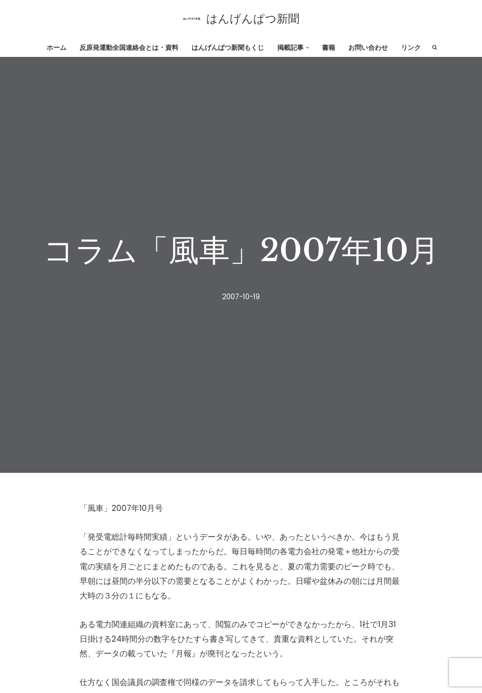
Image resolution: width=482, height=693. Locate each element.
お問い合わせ (368, 47)
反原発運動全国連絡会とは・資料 (129, 47)
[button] (307, 47)
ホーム (56, 47)
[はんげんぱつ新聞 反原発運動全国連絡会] (241, 18)
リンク (411, 47)
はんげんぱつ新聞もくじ (228, 47)
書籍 (328, 47)
